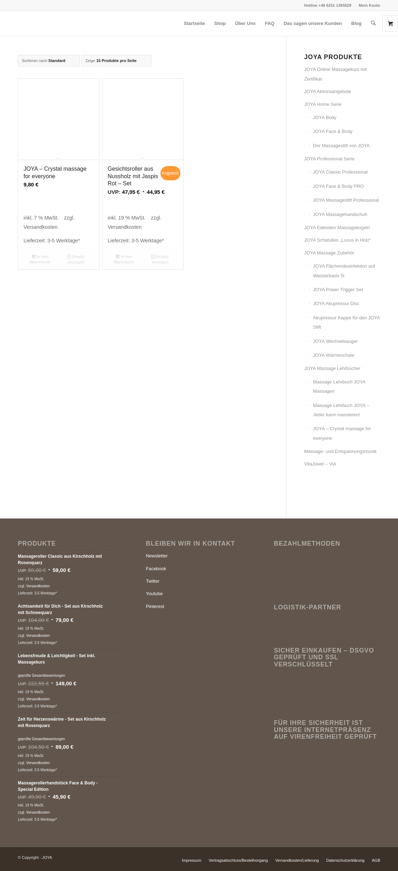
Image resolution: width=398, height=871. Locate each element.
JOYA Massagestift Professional (346, 200)
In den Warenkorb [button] (40, 259)
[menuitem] (328, 5)
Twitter (152, 581)
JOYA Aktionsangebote (327, 91)
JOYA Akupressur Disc (336, 303)
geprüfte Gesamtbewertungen (41, 675)
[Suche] (373, 23)
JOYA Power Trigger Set (338, 289)
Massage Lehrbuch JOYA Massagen (339, 386)
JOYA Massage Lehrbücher (332, 368)
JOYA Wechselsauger (335, 341)
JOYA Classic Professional (340, 172)
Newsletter (157, 555)
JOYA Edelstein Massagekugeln (337, 227)
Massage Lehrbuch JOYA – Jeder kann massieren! (341, 410)
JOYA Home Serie (323, 104)
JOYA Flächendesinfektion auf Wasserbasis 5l (344, 270)
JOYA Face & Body (332, 131)
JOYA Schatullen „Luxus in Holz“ (337, 240)
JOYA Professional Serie (329, 158)
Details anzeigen (76, 259)
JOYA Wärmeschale (333, 355)
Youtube (154, 593)
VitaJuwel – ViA (320, 464)
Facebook (156, 568)
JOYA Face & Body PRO (338, 186)
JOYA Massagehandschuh (340, 214)
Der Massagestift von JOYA (341, 145)
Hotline (311, 5)
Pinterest (155, 606)
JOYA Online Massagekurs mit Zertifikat (335, 74)
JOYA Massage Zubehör (329, 253)
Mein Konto (369, 5)
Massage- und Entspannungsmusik (340, 451)
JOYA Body (325, 117)
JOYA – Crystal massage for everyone (342, 433)
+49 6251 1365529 (334, 5)
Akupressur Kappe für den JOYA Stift (346, 322)
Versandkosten (40, 227)
